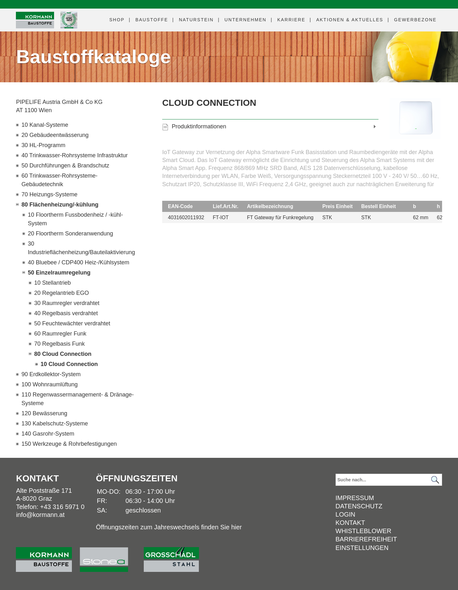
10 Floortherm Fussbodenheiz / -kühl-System (75, 219)
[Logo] (35, 20)
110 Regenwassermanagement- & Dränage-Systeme (77, 398)
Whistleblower (364, 530)
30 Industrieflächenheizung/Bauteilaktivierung (81, 248)
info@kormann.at (40, 514)
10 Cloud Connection (69, 364)
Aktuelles (349, 19)
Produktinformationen (199, 126)
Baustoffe (151, 19)
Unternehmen (246, 19)
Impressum (355, 497)
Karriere (291, 19)
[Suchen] (435, 480)
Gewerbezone (415, 19)
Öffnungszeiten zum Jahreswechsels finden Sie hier (169, 527)
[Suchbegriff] (389, 480)
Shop (117, 19)
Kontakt (350, 522)
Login (345, 514)
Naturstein (196, 19)
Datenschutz (359, 506)
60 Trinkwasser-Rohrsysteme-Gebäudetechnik (59, 180)
